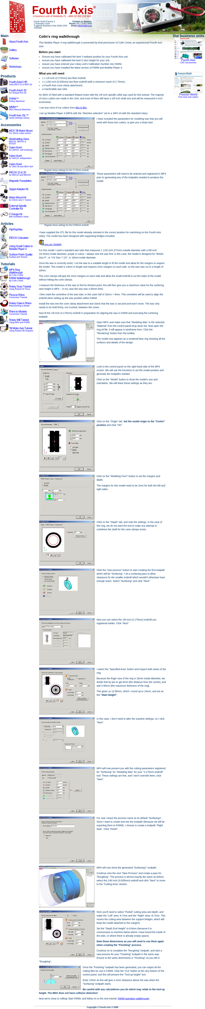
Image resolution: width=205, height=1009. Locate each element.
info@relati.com (84, 26)
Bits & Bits (81, 107)
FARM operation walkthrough (133, 998)
